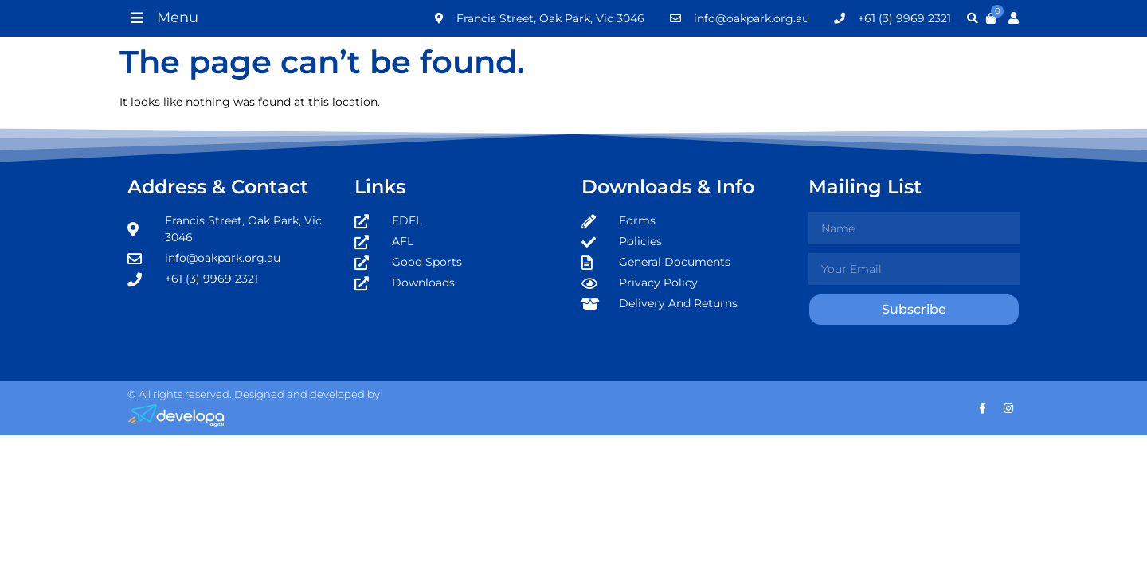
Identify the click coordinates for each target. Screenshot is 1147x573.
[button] (163, 17)
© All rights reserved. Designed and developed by (253, 394)
